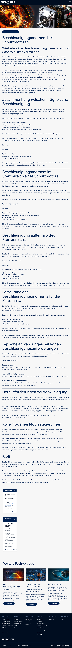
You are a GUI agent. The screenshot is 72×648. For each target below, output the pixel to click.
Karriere (16, 630)
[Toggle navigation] (70, 2)
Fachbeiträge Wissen (28, 623)
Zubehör (4, 627)
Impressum (7, 646)
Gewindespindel (6, 630)
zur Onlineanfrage (10, 511)
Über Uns (16, 619)
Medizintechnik (40, 623)
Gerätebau (39, 634)
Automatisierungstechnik (42, 630)
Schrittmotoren (5, 619)
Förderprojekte (17, 623)
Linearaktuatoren (6, 621)
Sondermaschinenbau (42, 625)
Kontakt (62, 619)
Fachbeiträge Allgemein (28, 620)
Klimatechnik (40, 619)
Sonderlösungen (6, 623)
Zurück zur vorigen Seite (10, 32)
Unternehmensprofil (18, 621)
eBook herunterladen (11, 549)
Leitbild (15, 625)
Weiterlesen (9, 603)
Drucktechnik (40, 621)
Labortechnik (40, 632)
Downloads (51, 619)
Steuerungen (5, 632)
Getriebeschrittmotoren (7, 625)
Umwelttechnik (40, 627)
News (15, 627)
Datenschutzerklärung (23, 646)
